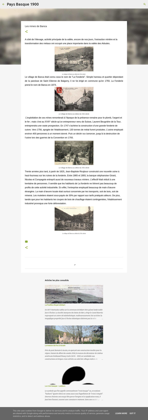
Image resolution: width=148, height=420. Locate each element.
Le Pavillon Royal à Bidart (55, 305)
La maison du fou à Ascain (55, 345)
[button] (26, 32)
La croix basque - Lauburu (55, 386)
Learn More (121, 413)
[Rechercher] (42, 4)
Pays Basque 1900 (23, 4)
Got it (133, 413)
